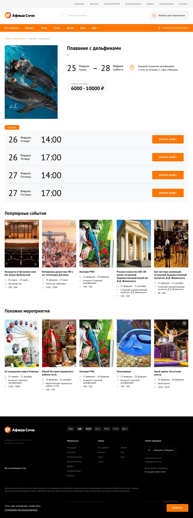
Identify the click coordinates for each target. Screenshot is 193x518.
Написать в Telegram (160, 450)
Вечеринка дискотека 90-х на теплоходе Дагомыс (57, 273)
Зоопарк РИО (86, 271)
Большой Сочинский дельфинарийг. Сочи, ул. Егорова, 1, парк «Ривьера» (153, 68)
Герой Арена (162, 383)
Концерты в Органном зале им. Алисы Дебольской (20, 273)
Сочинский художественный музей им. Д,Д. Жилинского (132, 291)
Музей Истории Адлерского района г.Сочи (57, 384)
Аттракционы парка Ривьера (22, 371)
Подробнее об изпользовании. (21, 509)
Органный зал (13, 283)
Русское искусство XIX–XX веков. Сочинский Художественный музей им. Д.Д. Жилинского (132, 276)
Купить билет (168, 139)
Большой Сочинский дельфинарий (90, 281)
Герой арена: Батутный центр (167, 373)
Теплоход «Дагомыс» (54, 283)
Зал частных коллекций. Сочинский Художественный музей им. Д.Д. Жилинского (170, 274)
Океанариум (124, 371)
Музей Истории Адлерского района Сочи (57, 373)
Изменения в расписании (173, 28)
